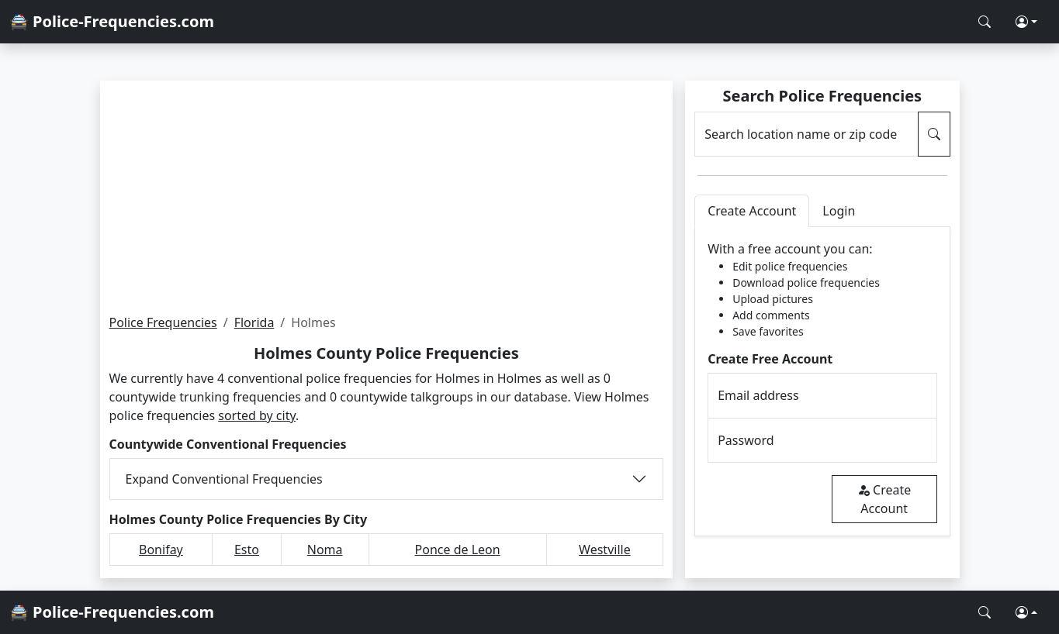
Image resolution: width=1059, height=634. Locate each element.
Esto (246, 549)
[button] (1026, 21)
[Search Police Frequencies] (984, 21)
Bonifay (161, 549)
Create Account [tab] (752, 210)
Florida (254, 322)
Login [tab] (838, 210)
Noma (325, 549)
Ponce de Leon (457, 549)
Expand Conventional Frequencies (224, 479)
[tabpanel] (822, 381)
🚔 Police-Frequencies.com (111, 21)
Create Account (884, 499)
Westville (605, 549)
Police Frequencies (163, 322)
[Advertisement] (386, 196)
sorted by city (257, 415)
